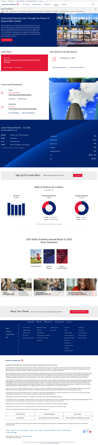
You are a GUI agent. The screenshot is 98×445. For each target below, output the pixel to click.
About (41, 1)
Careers (31, 430)
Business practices (26, 332)
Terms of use (69, 321)
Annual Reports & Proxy (64, 11)
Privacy (36, 430)
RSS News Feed (49, 321)
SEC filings (22, 147)
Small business (11, 1)
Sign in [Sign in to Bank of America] (8, 328)
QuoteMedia (33, 442)
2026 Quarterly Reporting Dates (60, 67)
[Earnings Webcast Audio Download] (73, 140)
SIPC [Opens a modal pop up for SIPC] (43, 384)
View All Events (22, 99)
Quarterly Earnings (13, 11)
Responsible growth (26, 330)
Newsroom (64, 4)
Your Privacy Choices (10, 432)
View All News (18, 67)
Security (40, 430)
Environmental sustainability (42, 337)
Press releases (81, 330)
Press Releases (56, 11)
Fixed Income (41, 11)
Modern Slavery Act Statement (28, 337)
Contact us (9, 331)
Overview (3, 11)
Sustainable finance (40, 332)
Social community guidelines (49, 430)
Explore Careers (54, 330)
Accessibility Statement (59, 321)
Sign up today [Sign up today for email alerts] (77, 175)
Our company (26, 4)
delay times (53, 442)
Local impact (39, 330)
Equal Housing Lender (26, 436)
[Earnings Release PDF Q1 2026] (73, 136)
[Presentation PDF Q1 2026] (73, 147)
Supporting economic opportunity (43, 335)
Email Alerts (31, 321)
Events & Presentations (22, 11)
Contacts (40, 321)
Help (7, 337)
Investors (56, 4)
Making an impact (36, 4)
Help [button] (93, 4)
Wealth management (20, 1)
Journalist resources (82, 335)
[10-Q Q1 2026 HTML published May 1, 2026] (71, 155)
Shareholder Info (48, 11)
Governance (72, 11)
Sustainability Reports (79, 11)
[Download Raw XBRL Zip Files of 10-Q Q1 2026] (73, 158)
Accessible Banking (24, 430)
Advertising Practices (66, 430)
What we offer (26, 335)
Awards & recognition (82, 337)
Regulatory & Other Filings (33, 11)
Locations (8, 430)
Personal (3, 1)
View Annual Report (7, 39)
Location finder (10, 334)
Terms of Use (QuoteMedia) (54, 443)
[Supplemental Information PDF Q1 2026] (73, 151)
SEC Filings (60, 224)
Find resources (39, 340)
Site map (58, 430)
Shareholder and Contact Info (79, 311)
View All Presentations (28, 113)
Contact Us (13, 430)
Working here (47, 4)
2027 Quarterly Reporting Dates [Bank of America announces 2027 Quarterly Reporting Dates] (77, 67)
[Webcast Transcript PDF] (73, 143)
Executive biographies (82, 332)
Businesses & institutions (32, 1)
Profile (7, 11)
